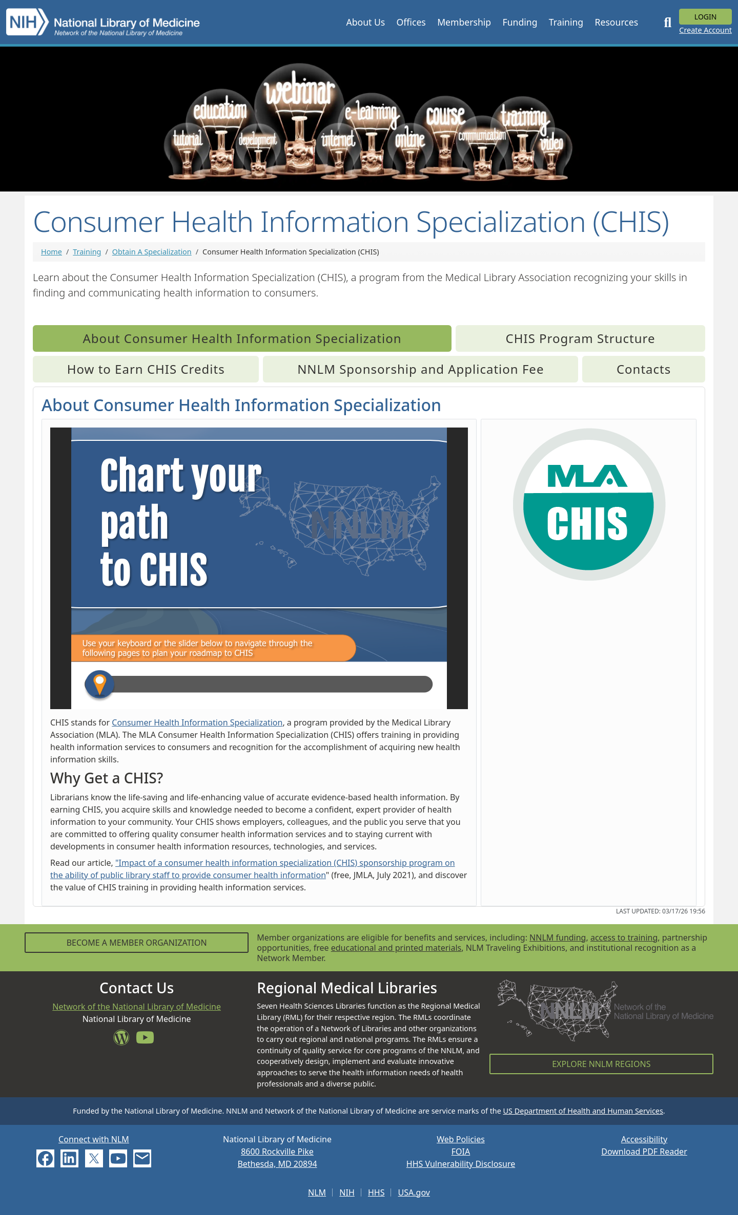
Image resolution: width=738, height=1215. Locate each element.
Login (705, 17)
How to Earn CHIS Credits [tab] (146, 368)
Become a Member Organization (137, 942)
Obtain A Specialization (152, 252)
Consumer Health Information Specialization (197, 722)
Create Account (705, 30)
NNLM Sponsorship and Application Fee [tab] (420, 368)
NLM (317, 1192)
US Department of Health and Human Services (583, 1111)
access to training (624, 937)
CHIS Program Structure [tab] (580, 338)
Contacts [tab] (644, 368)
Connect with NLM (93, 1139)
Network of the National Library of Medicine (136, 1006)
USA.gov (414, 1192)
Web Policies (461, 1139)
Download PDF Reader (644, 1151)
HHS (376, 1192)
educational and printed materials (396, 947)
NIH (346, 1192)
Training (87, 252)
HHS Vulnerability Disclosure (460, 1163)
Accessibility (644, 1139)
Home (51, 252)
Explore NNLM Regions (601, 1064)
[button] (365, 22)
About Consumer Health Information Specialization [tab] (242, 338)
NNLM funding (557, 937)
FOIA (461, 1151)
